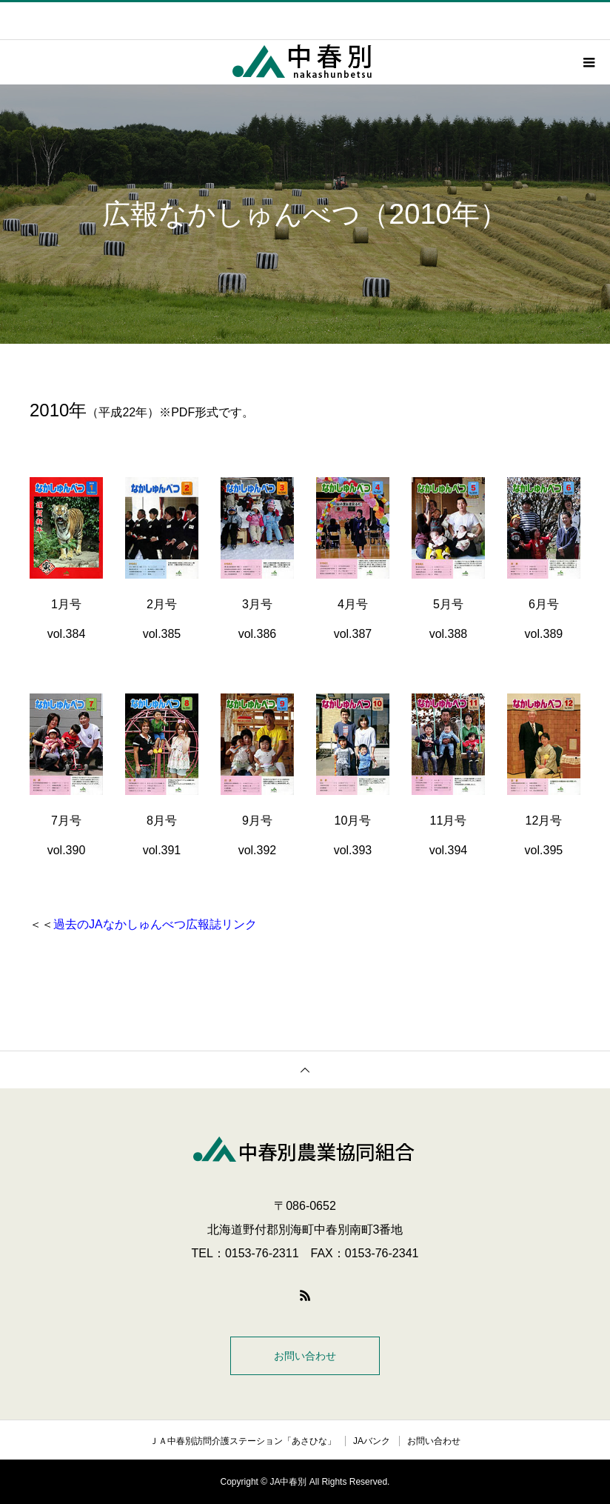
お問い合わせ (305, 1356)
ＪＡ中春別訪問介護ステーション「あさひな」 (243, 1441)
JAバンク (371, 1441)
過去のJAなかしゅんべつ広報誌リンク (155, 924)
